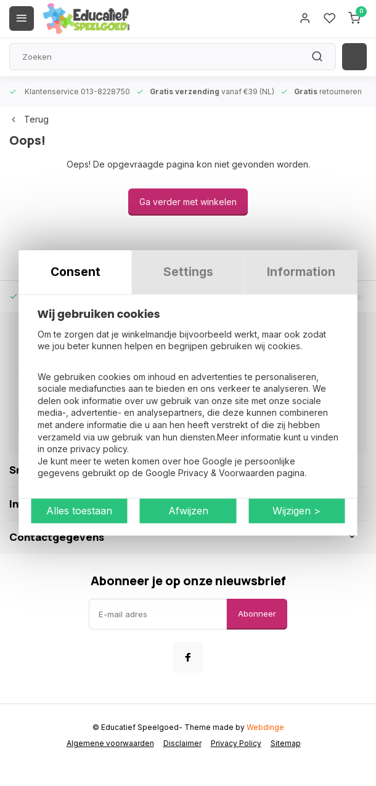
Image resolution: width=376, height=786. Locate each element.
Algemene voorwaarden (110, 743)
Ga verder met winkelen (188, 202)
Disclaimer (182, 743)
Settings (188, 271)
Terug (29, 119)
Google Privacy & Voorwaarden (209, 473)
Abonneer (257, 613)
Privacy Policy (236, 743)
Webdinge (265, 727)
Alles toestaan (79, 511)
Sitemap (286, 743)
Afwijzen (188, 511)
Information (301, 271)
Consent (75, 271)
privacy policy (98, 449)
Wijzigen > (296, 511)
